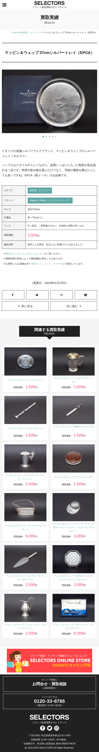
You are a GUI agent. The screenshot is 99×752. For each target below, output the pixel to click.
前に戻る (27, 306)
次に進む (72, 306)
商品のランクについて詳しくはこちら (25, 253)
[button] (43, 136)
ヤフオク (57, 263)
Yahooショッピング (41, 263)
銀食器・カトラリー (40, 190)
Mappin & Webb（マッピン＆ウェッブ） (50, 200)
